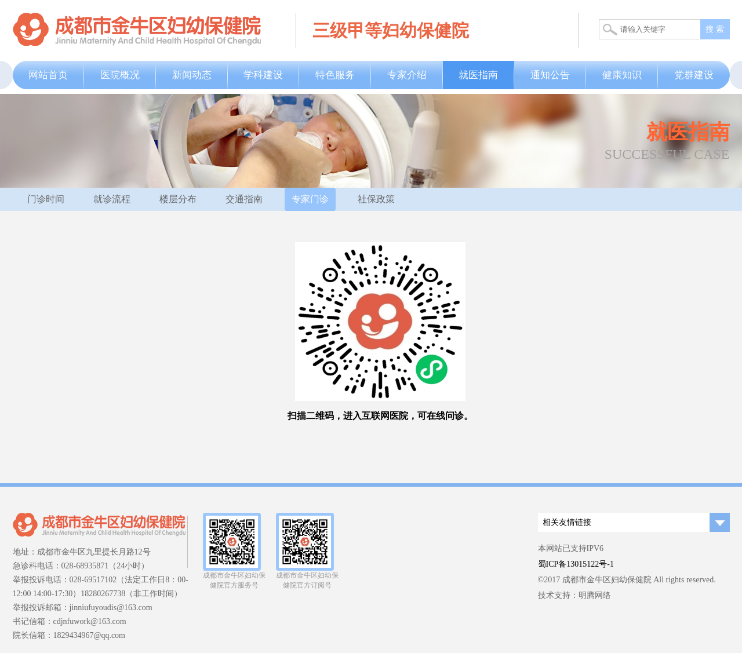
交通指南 (244, 199)
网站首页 (48, 75)
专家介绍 (407, 75)
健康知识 (622, 75)
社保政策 (376, 199)
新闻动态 (192, 75)
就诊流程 (111, 199)
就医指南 (478, 75)
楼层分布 (178, 199)
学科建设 (263, 75)
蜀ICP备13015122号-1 (576, 564)
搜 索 (714, 29)
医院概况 (120, 75)
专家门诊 (310, 199)
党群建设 (694, 75)
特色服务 (335, 75)
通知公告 (550, 75)
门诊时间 (45, 199)
